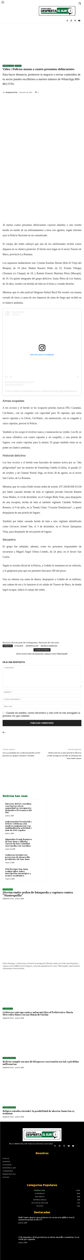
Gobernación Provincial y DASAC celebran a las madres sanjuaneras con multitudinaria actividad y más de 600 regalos (18, 826)
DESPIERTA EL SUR (32, 646)
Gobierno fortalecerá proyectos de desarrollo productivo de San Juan (17, 857)
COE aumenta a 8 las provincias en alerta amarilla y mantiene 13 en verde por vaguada (48, 1238)
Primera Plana (8, 66)
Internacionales (9, 1058)
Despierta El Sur (11, 92)
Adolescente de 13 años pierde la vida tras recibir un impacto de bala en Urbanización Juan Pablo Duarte (64, 755)
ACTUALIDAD (18, 646)
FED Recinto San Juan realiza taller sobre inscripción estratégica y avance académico (18, 872)
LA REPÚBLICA (7, 889)
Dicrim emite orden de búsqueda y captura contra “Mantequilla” (42, 654)
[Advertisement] (42, 42)
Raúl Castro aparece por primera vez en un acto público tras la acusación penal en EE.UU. (46, 1218)
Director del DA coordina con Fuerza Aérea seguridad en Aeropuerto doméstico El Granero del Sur (18, 808)
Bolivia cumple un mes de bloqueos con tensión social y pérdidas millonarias (41, 1063)
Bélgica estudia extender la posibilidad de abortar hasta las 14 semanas (39, 1112)
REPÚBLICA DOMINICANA (49, 646)
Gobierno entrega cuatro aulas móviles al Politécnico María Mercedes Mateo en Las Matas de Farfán (38, 1013)
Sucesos (18, 66)
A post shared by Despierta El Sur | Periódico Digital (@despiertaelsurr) (42, 391)
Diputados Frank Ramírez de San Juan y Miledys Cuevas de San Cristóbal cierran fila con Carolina (18, 842)
